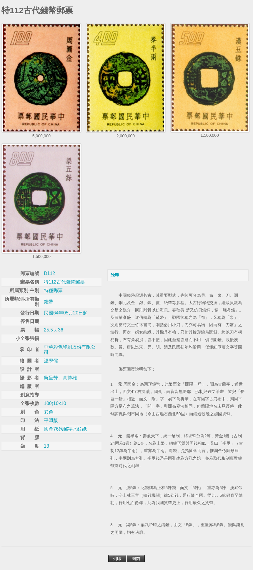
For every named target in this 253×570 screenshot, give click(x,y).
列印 (117, 558)
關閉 (136, 558)
